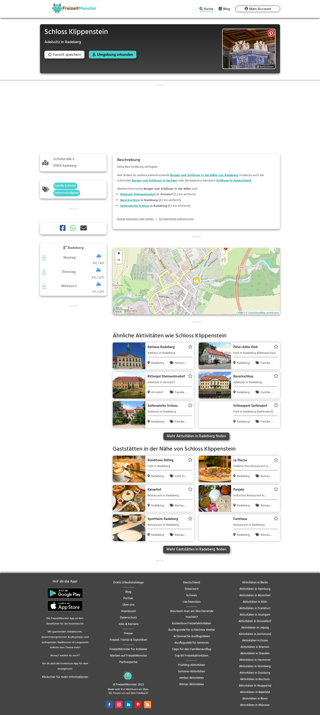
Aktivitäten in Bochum (255, 679)
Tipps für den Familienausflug (191, 649)
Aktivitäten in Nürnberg (255, 666)
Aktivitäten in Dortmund (255, 634)
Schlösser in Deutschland (233, 180)
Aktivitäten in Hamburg (254, 589)
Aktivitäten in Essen (255, 640)
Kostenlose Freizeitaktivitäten (191, 623)
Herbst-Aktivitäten (191, 678)
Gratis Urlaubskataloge (128, 582)
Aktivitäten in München (255, 595)
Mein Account (260, 9)
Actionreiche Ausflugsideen (191, 636)
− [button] (118, 260)
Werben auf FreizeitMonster (128, 655)
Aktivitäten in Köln (255, 601)
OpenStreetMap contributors (263, 312)
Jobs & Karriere (128, 624)
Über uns (128, 604)
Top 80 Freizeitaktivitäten (191, 655)
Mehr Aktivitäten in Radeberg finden (196, 436)
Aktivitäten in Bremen (254, 647)
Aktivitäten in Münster (255, 705)
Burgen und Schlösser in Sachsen (154, 180)
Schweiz (191, 595)
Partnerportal (128, 662)
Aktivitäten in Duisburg (255, 672)
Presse (128, 633)
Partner (128, 598)
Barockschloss (130, 200)
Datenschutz (128, 617)
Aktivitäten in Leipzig (255, 627)
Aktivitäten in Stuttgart (255, 614)
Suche (208, 9)
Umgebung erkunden (115, 55)
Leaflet (240, 312)
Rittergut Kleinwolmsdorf (138, 194)
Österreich (192, 589)
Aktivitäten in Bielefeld (255, 692)
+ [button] (118, 253)
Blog (226, 9)
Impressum (128, 611)
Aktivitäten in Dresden (255, 653)
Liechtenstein (192, 601)
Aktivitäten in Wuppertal (255, 685)
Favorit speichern (64, 55)
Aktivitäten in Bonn (255, 698)
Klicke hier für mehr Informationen (65, 677)
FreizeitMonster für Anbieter (128, 649)
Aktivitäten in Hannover (255, 660)
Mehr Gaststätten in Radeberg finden (196, 549)
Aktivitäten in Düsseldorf (254, 621)
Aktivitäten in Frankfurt (254, 608)
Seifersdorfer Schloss (134, 206)
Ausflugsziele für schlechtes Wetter (191, 629)
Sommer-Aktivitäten (191, 671)
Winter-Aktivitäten (191, 684)
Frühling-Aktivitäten (191, 665)
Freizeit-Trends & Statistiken (128, 639)
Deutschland (191, 582)
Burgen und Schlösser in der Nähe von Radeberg (204, 175)
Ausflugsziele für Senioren (191, 642)
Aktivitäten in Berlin (255, 582)
